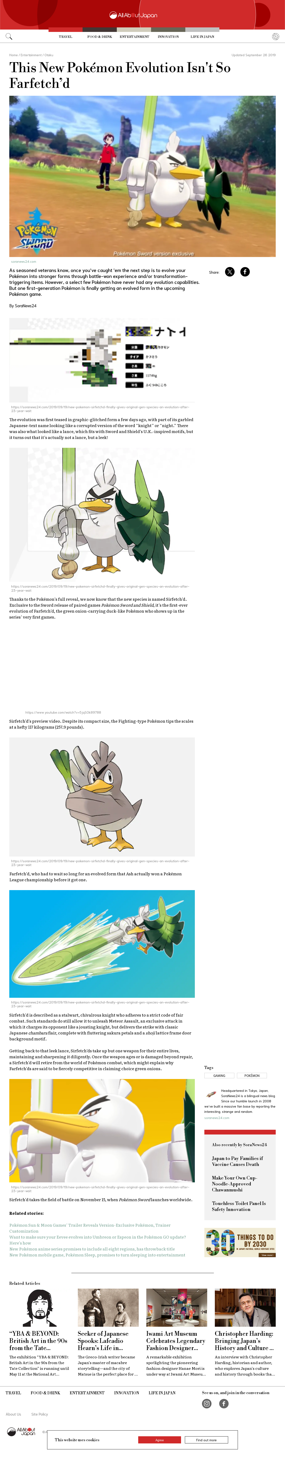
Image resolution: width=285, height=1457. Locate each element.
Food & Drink (99, 37)
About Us (13, 1413)
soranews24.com (23, 261)
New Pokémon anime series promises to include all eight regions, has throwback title (92, 1249)
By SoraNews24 (22, 305)
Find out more (206, 1440)
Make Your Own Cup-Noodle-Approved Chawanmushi (234, 1184)
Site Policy (39, 1413)
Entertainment (134, 37)
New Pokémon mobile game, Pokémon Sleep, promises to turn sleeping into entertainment (97, 1255)
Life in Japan (202, 37)
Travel (65, 37)
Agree (159, 1440)
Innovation (168, 37)
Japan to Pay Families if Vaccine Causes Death (237, 1162)
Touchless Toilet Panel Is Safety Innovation (239, 1207)
